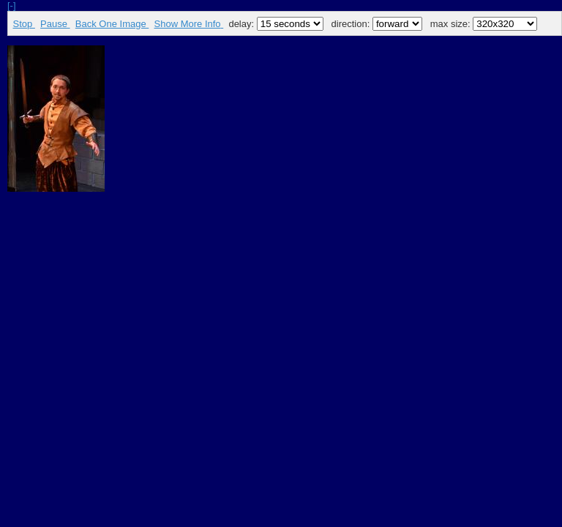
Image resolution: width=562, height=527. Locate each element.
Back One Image (112, 23)
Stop (24, 23)
